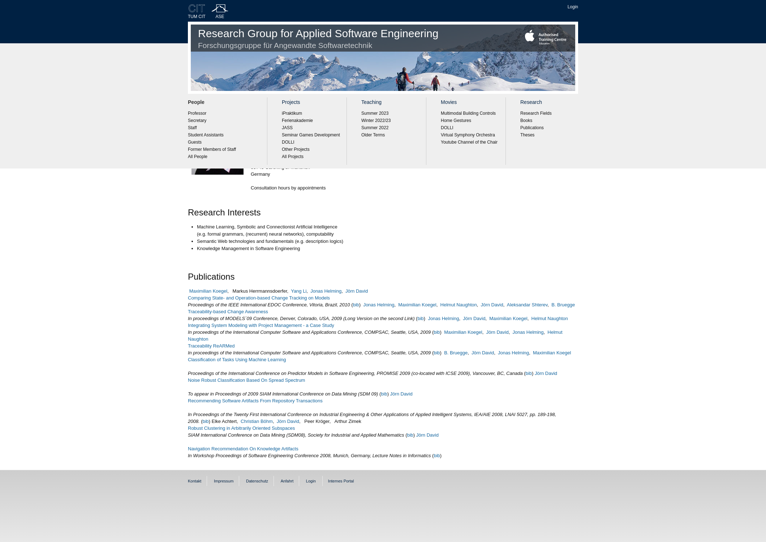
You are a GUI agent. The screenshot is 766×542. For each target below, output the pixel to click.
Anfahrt (287, 481)
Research (531, 102)
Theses (527, 134)
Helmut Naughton (458, 304)
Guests (195, 142)
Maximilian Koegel (208, 291)
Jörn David (356, 291)
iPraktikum (292, 113)
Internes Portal (341, 481)
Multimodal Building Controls (468, 113)
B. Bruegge (563, 304)
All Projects (293, 156)
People (196, 102)
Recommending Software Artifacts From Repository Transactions (255, 400)
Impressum (223, 481)
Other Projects (296, 149)
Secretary (197, 120)
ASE (220, 16)
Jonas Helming (325, 291)
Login (573, 6)
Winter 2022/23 (376, 120)
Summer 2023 (374, 113)
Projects (291, 102)
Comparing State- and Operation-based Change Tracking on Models (259, 298)
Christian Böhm (257, 421)
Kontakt (194, 481)
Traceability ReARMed (211, 346)
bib (356, 304)
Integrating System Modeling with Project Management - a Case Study (261, 325)
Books (526, 120)
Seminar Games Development (311, 134)
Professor (197, 113)
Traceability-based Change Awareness (228, 311)
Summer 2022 (374, 127)
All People (197, 156)
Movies (449, 102)
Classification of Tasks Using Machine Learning (237, 359)
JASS (287, 127)
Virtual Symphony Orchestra (468, 134)
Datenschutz (257, 481)
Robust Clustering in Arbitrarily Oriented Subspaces (241, 428)
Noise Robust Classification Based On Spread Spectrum (246, 380)
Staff (192, 127)
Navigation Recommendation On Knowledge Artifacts (243, 448)
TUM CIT (197, 16)
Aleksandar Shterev (527, 304)
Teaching (371, 102)
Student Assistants (206, 134)
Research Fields (536, 113)
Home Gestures (456, 120)
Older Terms (373, 134)
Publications (532, 127)
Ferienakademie (297, 120)
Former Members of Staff (212, 149)
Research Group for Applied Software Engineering (318, 38)
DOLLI (288, 142)
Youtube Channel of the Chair (469, 142)
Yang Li (298, 291)
